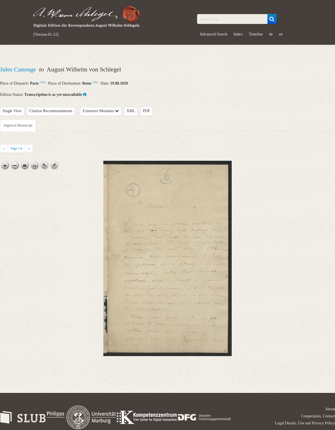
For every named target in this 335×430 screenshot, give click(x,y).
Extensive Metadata (101, 111)
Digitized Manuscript (18, 125)
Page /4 (16, 148)
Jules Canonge (18, 69)
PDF (146, 111)
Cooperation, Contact (318, 416)
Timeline (256, 34)
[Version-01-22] (46, 35)
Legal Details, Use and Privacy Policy (305, 423)
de (271, 34)
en (281, 34)
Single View (12, 111)
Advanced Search (213, 34)
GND (42, 82)
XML (130, 111)
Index (238, 34)
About (330, 409)
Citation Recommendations (50, 111)
